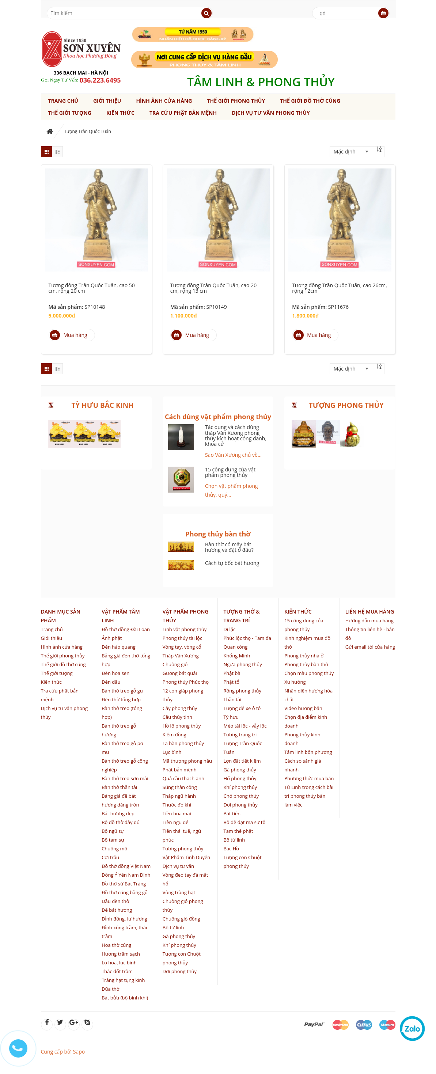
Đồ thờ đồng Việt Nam (126, 866)
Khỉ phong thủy (179, 945)
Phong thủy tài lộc (182, 638)
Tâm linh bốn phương (308, 752)
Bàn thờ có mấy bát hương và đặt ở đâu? (229, 547)
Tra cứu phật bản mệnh (183, 112)
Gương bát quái (180, 673)
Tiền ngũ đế (176, 822)
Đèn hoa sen (115, 673)
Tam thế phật (238, 831)
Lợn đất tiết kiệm (242, 761)
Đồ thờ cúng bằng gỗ (125, 892)
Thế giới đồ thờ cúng (310, 100)
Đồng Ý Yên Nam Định (126, 875)
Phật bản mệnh (180, 769)
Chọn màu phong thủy (309, 673)
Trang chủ (63, 100)
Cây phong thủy (180, 708)
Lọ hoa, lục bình (119, 962)
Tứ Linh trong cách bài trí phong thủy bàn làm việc (308, 796)
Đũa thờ (111, 989)
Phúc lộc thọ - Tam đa (247, 638)
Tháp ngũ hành (179, 796)
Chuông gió (175, 664)
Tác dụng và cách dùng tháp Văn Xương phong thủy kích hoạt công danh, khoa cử (235, 435)
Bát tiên (231, 813)
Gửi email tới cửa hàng (370, 647)
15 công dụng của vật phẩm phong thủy (230, 472)
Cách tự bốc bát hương (232, 562)
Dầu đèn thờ (115, 901)
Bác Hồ (231, 848)
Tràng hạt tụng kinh (123, 980)
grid (46, 151)
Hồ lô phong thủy (182, 725)
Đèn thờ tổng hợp (121, 699)
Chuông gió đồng (181, 918)
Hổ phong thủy (239, 778)
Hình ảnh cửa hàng (164, 100)
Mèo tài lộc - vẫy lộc (244, 725)
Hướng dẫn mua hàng (369, 620)
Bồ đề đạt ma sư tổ (244, 822)
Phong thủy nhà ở (303, 655)
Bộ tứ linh (173, 927)
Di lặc (229, 629)
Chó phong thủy (241, 796)
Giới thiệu (107, 100)
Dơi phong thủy (180, 971)
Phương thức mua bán (309, 778)
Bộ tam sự (113, 839)
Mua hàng (68, 335)
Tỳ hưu (231, 717)
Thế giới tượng (69, 112)
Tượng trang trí (240, 734)
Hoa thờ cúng (116, 945)
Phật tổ (231, 682)
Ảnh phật (112, 638)
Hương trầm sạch (121, 953)
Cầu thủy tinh (177, 717)
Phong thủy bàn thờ (306, 664)
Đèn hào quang (119, 647)
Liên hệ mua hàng (369, 611)
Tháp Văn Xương (181, 655)
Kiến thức (120, 112)
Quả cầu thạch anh (183, 778)
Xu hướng (295, 682)
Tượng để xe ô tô (242, 708)
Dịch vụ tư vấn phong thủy (271, 112)
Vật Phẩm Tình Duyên (186, 857)
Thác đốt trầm (117, 971)
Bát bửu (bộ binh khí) (125, 997)
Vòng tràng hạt (179, 892)
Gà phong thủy (179, 936)
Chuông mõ (114, 848)
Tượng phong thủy (183, 848)
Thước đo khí (177, 804)
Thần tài (232, 699)
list (57, 151)
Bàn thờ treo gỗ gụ (122, 690)
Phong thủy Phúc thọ (186, 682)
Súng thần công (180, 787)
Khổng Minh (236, 655)
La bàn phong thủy (183, 743)
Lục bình (172, 752)
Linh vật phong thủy (184, 629)
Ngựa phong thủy (242, 664)
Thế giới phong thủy (236, 100)
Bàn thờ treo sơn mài (125, 778)
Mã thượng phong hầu (187, 761)
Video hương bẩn (303, 708)
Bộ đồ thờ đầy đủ (121, 822)
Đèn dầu (111, 682)
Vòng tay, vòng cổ (182, 647)
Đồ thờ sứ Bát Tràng (124, 883)
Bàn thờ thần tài (119, 787)
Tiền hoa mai (177, 813)
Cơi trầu (110, 857)
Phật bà (231, 673)
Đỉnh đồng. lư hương (124, 918)
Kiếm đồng (174, 734)
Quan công (235, 647)
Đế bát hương (117, 910)
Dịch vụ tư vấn (178, 866)
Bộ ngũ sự (113, 831)
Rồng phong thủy (242, 690)
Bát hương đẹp (118, 813)
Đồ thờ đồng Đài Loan (126, 629)
